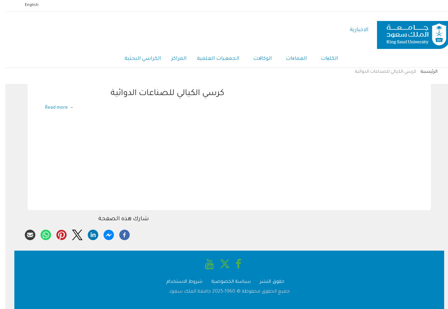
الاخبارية (353, 30)
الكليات (324, 59)
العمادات (290, 59)
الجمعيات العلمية (213, 59)
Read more (51, 108)
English (26, 5)
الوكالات (257, 59)
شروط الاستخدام (179, 282)
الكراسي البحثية (137, 59)
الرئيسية (423, 72)
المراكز (173, 59)
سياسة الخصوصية (226, 282)
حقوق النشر (267, 282)
